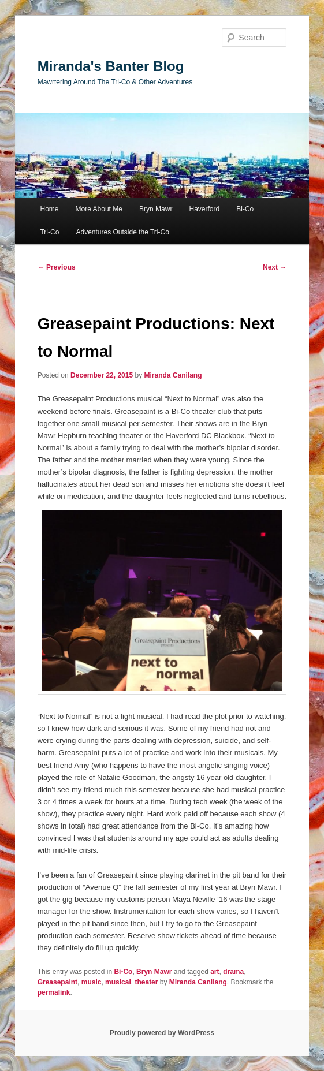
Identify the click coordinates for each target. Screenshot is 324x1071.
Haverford (204, 209)
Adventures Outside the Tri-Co (122, 232)
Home (49, 209)
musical (118, 982)
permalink (54, 992)
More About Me (99, 209)
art (214, 972)
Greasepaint (57, 982)
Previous (57, 267)
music (91, 982)
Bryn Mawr (155, 209)
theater (146, 982)
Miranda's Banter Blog (111, 66)
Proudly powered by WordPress (162, 1033)
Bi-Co (245, 209)
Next (274, 267)
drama (233, 972)
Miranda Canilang (173, 375)
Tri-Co (49, 232)
